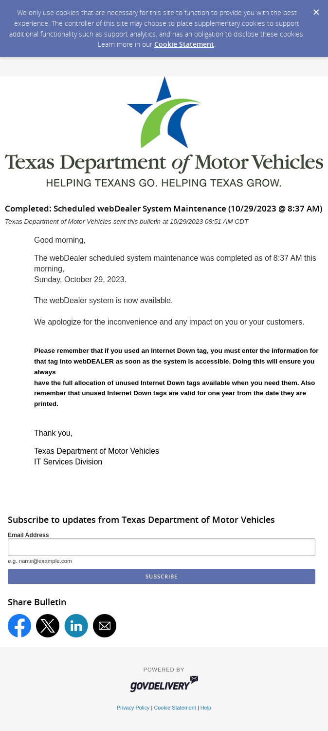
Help (205, 708)
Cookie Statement (184, 44)
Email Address (28, 535)
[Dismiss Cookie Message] (316, 9)
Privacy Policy (133, 708)
